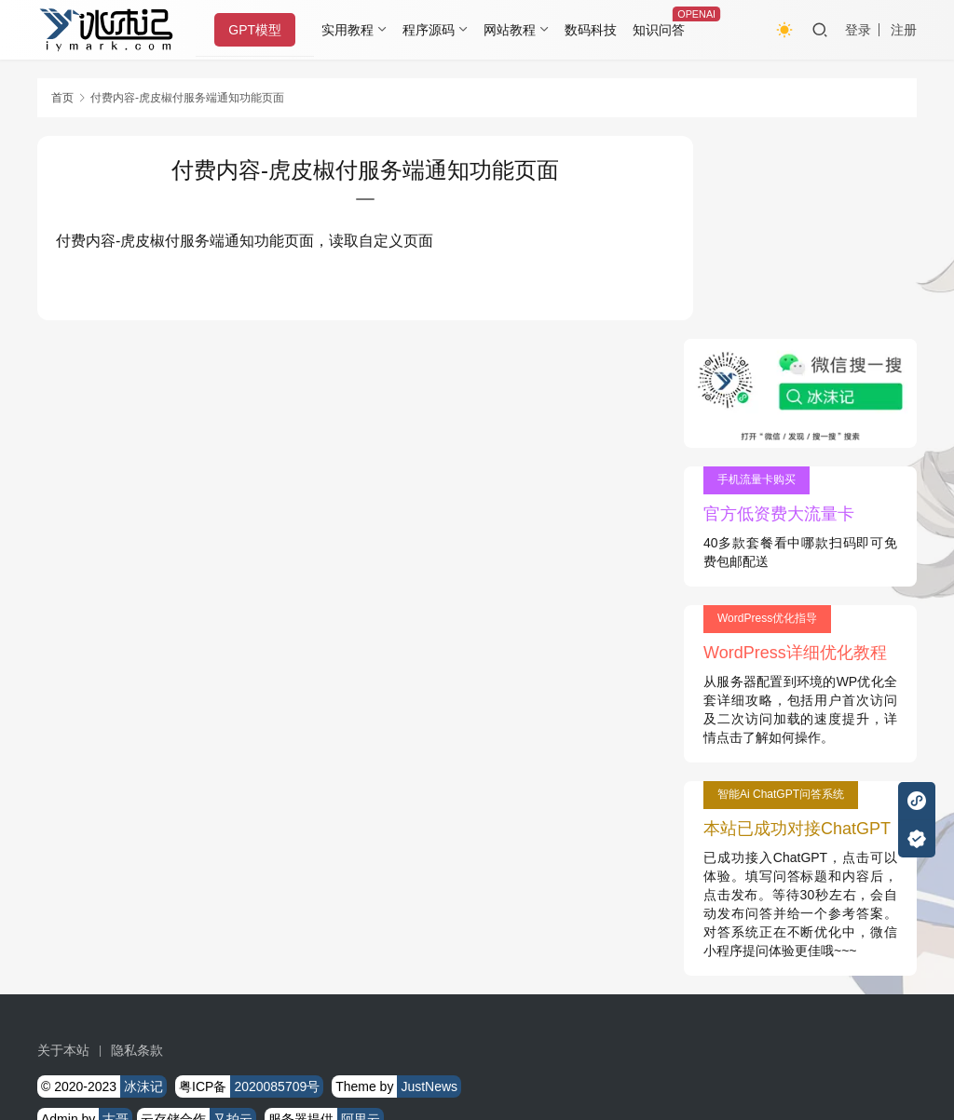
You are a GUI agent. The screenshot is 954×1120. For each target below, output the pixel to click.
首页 (62, 97)
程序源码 (432, 29)
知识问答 (661, 29)
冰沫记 (143, 884)
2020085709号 (277, 884)
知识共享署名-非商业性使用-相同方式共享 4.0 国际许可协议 (434, 1045)
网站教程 (512, 29)
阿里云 (360, 917)
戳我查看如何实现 (663, 1026)
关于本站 (63, 848)
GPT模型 (258, 29)
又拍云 (232, 917)
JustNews (429, 884)
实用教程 (351, 29)
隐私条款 (137, 848)
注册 (904, 29)
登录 (858, 29)
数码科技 (593, 29)
